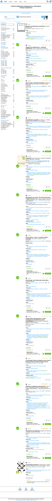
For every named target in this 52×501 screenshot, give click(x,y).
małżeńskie (35, 443)
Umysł (45, 216)
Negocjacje (33, 296)
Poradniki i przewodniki (34, 210)
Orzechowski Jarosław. (41, 469)
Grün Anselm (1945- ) (32, 90)
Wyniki (5, 1)
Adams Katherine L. (32, 126)
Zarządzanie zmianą (36, 405)
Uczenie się (41, 216)
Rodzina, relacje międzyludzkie (38, 449)
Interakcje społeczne (38, 134)
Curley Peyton (31, 207)
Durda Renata (31, 365)
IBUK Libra (40, 467)
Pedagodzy (44, 213)
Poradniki (28, 177)
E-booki (28, 473)
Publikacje (29, 99)
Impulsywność (44, 335)
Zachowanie (29, 335)
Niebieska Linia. (38, 377)
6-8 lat (31, 58)
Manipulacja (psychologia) (41, 295)
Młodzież (37, 334)
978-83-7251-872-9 (30, 303)
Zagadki (34, 63)
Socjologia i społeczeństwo (32, 140)
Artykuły (28, 33)
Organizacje (46, 402)
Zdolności (28, 295)
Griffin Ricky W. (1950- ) (32, 394)
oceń (50, 23)
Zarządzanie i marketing (31, 413)
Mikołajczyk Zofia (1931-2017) (34, 395)
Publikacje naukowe (44, 129)
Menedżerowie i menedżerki (32, 402)
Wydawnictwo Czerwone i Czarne (36, 433)
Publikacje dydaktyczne (34, 56)
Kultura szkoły (29, 254)
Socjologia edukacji (38, 256)
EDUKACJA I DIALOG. (39, 38)
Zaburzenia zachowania (36, 335)
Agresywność (29, 334)
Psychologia (29, 180)
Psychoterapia (44, 173)
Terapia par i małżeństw (34, 444)
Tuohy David (30, 246)
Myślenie (28, 60)
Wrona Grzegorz (41, 365)
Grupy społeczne (30, 134)
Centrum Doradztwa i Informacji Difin (37, 282)
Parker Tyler (39, 207)
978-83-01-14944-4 (30, 415)
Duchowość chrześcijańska (42, 96)
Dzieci (28, 58)
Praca (28, 95)
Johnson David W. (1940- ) (33, 166)
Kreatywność (35, 215)
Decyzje (41, 95)
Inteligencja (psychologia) (42, 294)
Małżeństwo (44, 442)
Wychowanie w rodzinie (44, 334)
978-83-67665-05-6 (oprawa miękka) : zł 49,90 (36, 224)
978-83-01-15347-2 (30, 143)
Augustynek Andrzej (32, 286)
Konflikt (49, 135)
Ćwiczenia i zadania (30, 219)
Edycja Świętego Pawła (36, 86)
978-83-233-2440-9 (30, 345)
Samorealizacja (35, 216)
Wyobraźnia (29, 217)
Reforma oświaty (30, 255)
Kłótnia (28, 444)
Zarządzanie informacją (31, 408)
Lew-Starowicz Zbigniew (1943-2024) (36, 437)
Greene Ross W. (31, 328)
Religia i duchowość (30, 101)
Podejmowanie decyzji (31, 404)
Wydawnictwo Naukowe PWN (36, 122)
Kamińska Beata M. (38, 91)
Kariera (37, 296)
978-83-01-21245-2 (30, 475)
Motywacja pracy (36, 406)
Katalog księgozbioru (26, 13)
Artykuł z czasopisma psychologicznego (34, 373)
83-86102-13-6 (29, 67)
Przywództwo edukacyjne (43, 254)
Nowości (10, 1)
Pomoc (20, 1)
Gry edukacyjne (30, 63)
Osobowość (29, 36)
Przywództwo (29, 136)
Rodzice (48, 213)
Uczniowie (43, 36)
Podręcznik (29, 138)
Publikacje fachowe (34, 170)
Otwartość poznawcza (37, 173)
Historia (15, 1)
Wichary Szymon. (36, 470)
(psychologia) (35, 37)
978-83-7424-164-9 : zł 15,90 (32, 103)
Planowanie (35, 136)
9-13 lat (34, 58)
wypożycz (48, 76)
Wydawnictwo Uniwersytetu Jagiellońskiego (37, 323)
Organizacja (40, 402)
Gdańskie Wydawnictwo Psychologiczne (36, 202)
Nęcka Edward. (31, 469)
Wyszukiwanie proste (8, 18)
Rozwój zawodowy (30, 256)
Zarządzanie (32, 95)
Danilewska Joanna (32, 53)
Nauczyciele (38, 58)
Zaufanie (32, 175)
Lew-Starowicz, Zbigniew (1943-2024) (34, 442)
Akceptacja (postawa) (31, 172)
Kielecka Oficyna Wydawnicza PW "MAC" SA (37, 49)
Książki (28, 56)
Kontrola (40, 407)
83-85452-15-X (29, 182)
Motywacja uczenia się (36, 36)
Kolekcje (13, 18)
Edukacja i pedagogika (31, 65)
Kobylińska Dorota (44, 127)
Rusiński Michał (44, 394)
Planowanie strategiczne (42, 403)
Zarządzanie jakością (47, 407)
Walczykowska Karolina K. (32, 31)
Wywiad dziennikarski (47, 373)
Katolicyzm (37, 95)
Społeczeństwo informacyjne (45, 296)
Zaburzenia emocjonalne (31, 336)
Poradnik (36, 219)
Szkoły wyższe (29, 131)
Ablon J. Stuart (40, 328)
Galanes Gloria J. (42, 126)
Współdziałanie (35, 337)
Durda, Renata (29, 370)
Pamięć (33, 293)
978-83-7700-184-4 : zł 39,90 (32, 451)
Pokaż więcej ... (3, 40)
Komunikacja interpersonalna (41, 172)
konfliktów (45, 443)
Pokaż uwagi (28, 106)
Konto (25, 1)
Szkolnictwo (45, 256)
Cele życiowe (29, 215)
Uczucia (28, 175)
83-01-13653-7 (29, 264)
